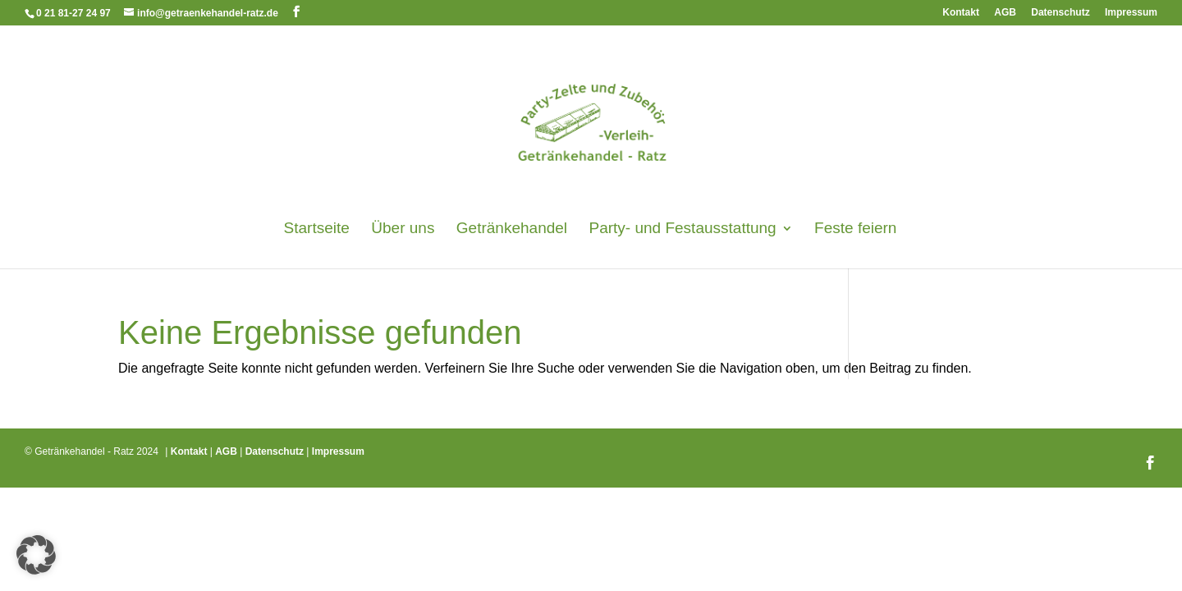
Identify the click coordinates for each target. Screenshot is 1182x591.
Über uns (402, 229)
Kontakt (960, 12)
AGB (1005, 12)
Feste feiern (855, 229)
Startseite (317, 229)
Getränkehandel (511, 229)
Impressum (1131, 12)
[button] (36, 555)
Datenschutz (1060, 12)
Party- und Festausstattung (683, 229)
